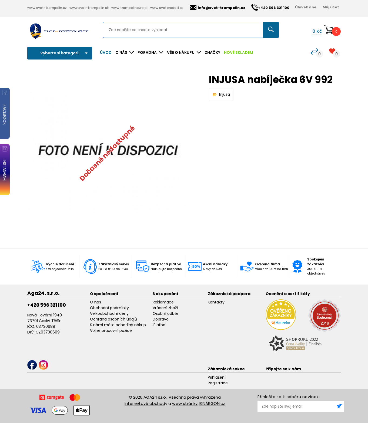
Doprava (161, 319)
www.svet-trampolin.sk (89, 7)
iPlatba (159, 325)
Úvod (106, 52)
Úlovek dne (305, 7)
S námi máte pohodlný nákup (118, 325)
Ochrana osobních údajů (113, 319)
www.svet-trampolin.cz (47, 7)
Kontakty (216, 302)
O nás (95, 302)
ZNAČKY (212, 52)
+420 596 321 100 (46, 305)
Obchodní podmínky (109, 307)
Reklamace (163, 302)
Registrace (218, 383)
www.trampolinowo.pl (129, 7)
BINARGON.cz (212, 403)
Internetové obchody (146, 403)
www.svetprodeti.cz (166, 7)
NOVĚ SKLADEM (238, 52)
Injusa (224, 94)
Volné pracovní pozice (111, 330)
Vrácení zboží (165, 307)
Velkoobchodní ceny (109, 313)
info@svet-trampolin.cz (217, 8)
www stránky (185, 403)
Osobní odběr (165, 313)
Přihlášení (217, 377)
